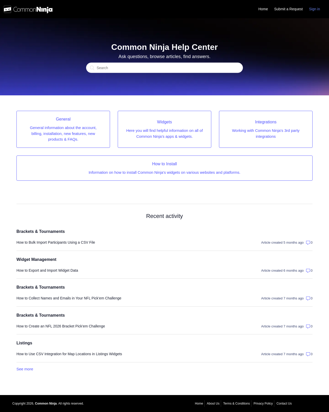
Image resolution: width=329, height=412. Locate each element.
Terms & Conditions (236, 403)
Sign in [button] (314, 9)
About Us (213, 403)
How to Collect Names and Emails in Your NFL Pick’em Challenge (68, 298)
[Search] (164, 68)
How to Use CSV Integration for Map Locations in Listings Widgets (69, 354)
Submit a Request (288, 9)
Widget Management (36, 259)
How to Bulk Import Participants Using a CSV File (55, 242)
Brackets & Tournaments (40, 231)
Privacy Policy (263, 403)
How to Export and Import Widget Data (47, 270)
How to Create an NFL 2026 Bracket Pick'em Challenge (60, 326)
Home (263, 9)
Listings (24, 343)
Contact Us (284, 403)
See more (24, 369)
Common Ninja (46, 403)
